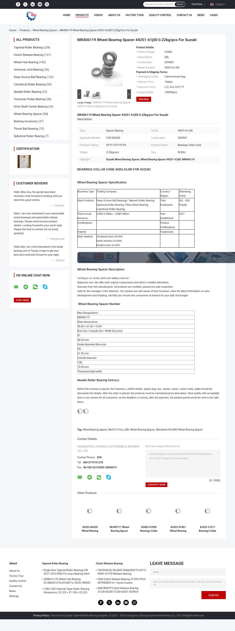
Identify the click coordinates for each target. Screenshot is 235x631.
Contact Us (184, 15)
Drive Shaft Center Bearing (31, 106)
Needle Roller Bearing (27, 91)
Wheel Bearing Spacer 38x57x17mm (103, 429)
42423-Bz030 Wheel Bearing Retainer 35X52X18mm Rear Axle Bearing (90, 529)
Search (180, 4)
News (201, 15)
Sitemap (14, 596)
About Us (114, 15)
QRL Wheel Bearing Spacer (140, 429)
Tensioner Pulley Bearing (29, 99)
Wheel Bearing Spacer (45, 30)
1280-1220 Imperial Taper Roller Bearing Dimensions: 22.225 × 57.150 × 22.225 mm (66, 591)
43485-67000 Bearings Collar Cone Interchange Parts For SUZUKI (149, 529)
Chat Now (197, 4)
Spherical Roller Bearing (29, 136)
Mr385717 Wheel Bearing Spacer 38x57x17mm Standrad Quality (119, 529)
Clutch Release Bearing (28, 55)
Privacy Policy (41, 615)
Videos (98, 15)
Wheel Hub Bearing (26, 62)
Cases (214, 15)
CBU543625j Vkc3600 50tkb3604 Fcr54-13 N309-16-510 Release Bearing (122, 572)
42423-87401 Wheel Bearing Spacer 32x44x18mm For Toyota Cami (178, 529)
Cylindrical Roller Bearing (30, 84)
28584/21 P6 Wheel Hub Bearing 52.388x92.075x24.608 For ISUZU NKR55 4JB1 (67, 581)
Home (66, 15)
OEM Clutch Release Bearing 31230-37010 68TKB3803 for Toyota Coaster (122, 581)
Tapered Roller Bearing (28, 47)
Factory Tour (135, 15)
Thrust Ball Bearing (26, 128)
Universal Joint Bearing (28, 69)
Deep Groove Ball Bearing (30, 77)
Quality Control (160, 15)
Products (82, 15)
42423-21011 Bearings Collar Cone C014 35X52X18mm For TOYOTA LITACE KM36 (207, 529)
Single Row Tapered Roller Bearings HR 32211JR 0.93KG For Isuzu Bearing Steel (67, 572)
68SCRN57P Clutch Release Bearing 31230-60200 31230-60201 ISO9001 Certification (118, 590)
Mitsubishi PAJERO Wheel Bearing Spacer (179, 429)
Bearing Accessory (26, 121)
